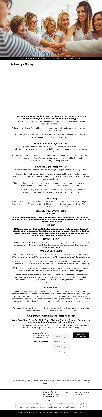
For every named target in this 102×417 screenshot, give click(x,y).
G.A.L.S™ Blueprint (33, 58)
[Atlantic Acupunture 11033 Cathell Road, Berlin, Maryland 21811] (51, 367)
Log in (81, 412)
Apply (72, 58)
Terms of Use (62, 412)
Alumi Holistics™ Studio (47, 58)
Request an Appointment (81, 336)
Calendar (78, 58)
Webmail (76, 412)
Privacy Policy (69, 412)
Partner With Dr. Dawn (63, 58)
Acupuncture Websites (23, 412)
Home (23, 58)
